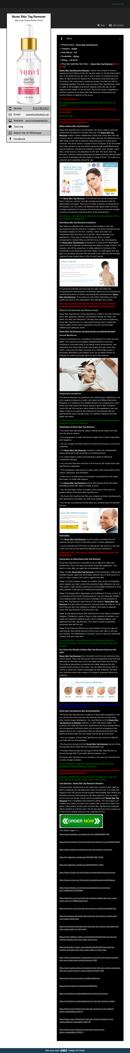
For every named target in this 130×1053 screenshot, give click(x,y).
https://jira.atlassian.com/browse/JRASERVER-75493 (81, 865)
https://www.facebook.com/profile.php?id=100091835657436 (84, 834)
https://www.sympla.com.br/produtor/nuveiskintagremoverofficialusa (87, 880)
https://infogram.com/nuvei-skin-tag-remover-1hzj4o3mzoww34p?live (88, 908)
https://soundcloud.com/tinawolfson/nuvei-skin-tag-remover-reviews (87, 1001)
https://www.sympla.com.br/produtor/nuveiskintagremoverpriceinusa (87, 872)
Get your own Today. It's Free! (65, 1050)
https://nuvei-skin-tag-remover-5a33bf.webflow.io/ (80, 978)
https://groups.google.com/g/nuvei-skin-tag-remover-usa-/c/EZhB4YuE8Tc (90, 842)
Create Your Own (118, 4)
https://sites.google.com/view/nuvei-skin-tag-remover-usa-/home (86, 850)
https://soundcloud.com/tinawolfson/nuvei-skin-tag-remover (84, 994)
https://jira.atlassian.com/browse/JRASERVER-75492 (81, 857)
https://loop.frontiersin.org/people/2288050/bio (78, 986)
